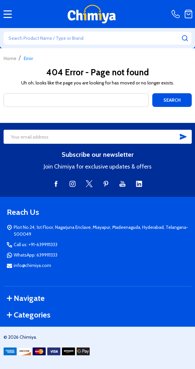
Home (10, 58)
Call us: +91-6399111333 (35, 244)
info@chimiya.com (32, 265)
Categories (29, 314)
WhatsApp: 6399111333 (35, 255)
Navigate (26, 298)
